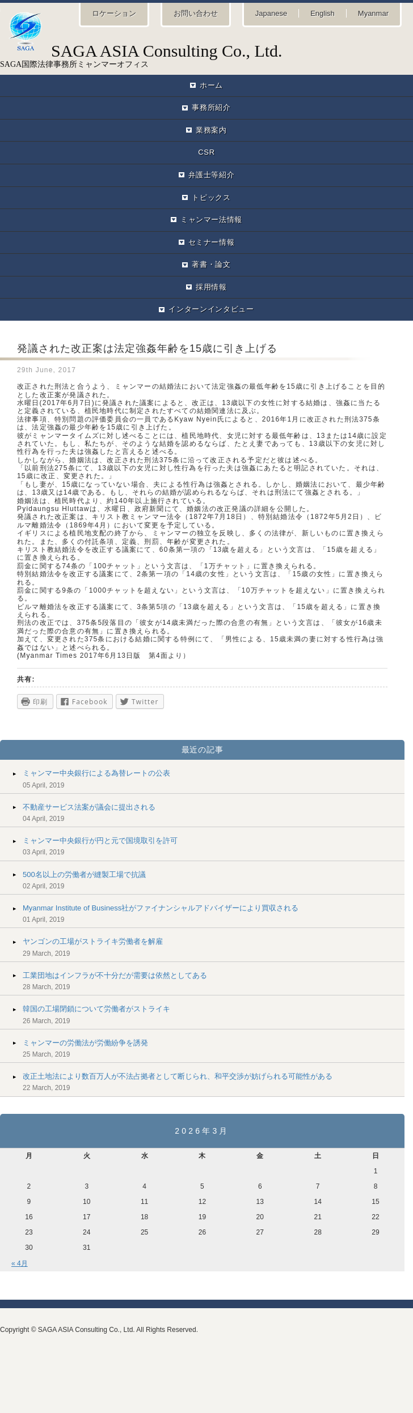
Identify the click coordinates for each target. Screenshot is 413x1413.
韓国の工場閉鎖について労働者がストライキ (96, 1009)
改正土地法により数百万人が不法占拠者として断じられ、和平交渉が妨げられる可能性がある (177, 1076)
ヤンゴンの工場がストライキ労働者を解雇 (93, 941)
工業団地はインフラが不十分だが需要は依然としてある (115, 975)
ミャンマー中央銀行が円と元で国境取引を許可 (100, 840)
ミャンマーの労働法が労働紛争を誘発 (85, 1043)
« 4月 (19, 1263)
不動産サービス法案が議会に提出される (89, 807)
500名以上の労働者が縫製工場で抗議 (84, 874)
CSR (206, 152)
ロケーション (114, 13)
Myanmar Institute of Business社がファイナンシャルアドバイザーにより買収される (160, 908)
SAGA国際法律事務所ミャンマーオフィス (206, 55)
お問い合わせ (196, 13)
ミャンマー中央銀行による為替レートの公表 (96, 773)
